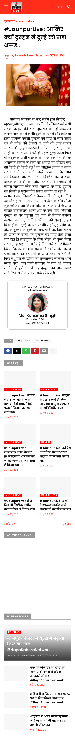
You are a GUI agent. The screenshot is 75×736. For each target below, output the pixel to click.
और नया (11, 524)
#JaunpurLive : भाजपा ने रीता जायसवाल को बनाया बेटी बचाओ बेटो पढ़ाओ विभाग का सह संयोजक (19, 403)
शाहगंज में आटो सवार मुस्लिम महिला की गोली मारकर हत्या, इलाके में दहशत (49, 720)
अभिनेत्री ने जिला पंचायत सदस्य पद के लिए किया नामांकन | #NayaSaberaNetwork (50, 698)
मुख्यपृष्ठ (9, 21)
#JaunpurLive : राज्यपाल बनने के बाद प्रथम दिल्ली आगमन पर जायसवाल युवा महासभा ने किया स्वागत (19, 456)
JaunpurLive (26, 21)
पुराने (66, 524)
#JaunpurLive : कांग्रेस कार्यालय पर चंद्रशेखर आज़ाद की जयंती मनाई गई (55, 454)
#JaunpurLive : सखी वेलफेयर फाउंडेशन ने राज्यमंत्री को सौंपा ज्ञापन (55, 505)
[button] (5, 7)
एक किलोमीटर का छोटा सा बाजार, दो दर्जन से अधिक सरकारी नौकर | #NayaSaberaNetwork (47, 674)
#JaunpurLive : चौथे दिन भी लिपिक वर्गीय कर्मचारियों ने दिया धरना (19, 505)
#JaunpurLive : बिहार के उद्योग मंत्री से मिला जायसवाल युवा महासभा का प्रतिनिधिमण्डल (55, 401)
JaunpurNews (41, 340)
